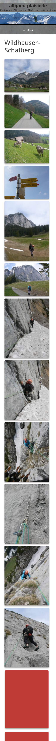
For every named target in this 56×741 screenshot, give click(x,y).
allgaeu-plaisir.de (28, 6)
